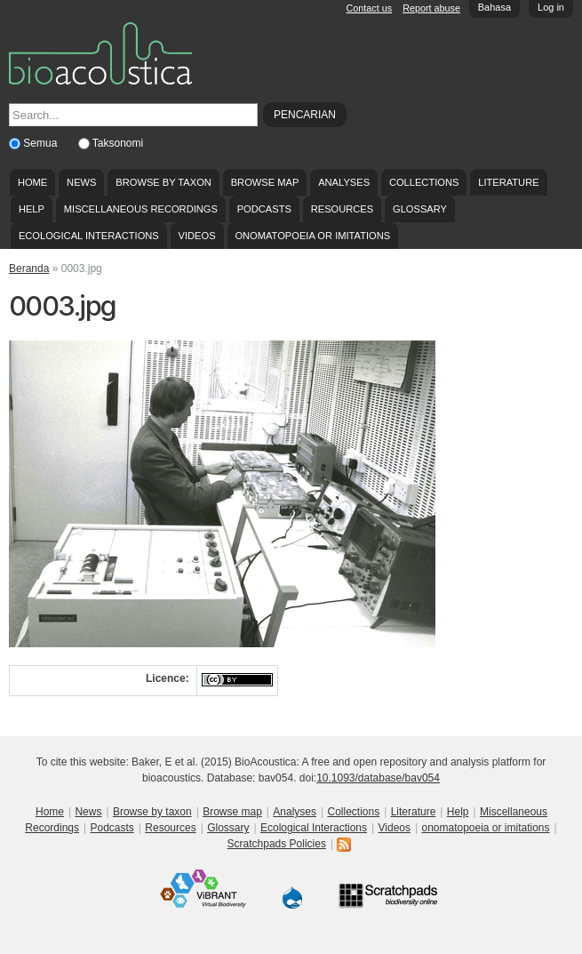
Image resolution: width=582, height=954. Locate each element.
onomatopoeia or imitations (312, 235)
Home (32, 182)
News (81, 182)
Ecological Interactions (89, 235)
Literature (508, 182)
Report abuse (431, 8)
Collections (424, 182)
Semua (41, 143)
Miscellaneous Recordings (141, 209)
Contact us (370, 8)
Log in (551, 7)
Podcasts (264, 209)
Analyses (344, 182)
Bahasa (494, 7)
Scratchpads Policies (276, 844)
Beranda (29, 268)
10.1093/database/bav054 (378, 778)
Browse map (265, 182)
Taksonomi (117, 143)
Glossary (420, 209)
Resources (342, 209)
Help (31, 209)
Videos (197, 235)
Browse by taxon (163, 182)
